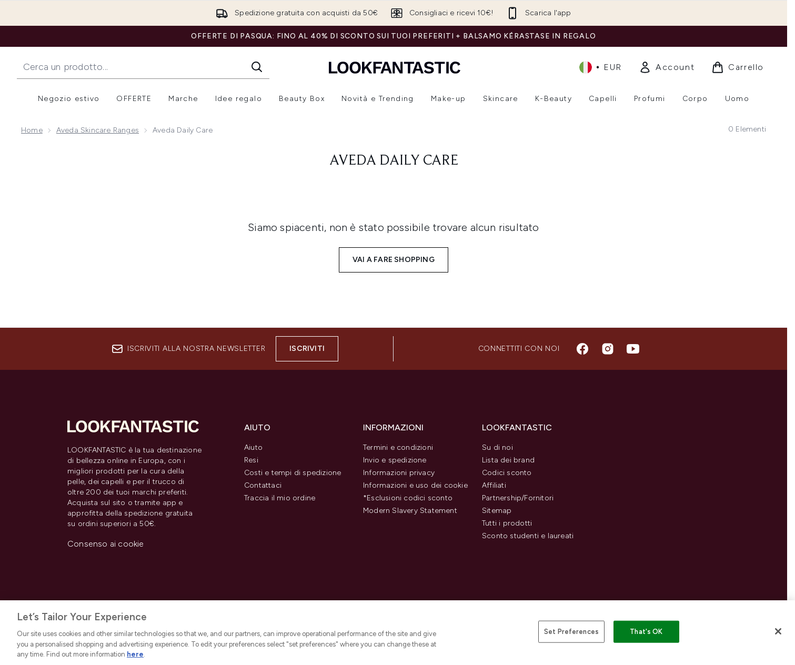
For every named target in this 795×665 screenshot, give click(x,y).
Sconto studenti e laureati (527, 535)
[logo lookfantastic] (394, 67)
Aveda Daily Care (393, 161)
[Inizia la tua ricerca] (143, 66)
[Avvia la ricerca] (256, 66)
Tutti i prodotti (507, 523)
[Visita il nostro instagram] (607, 348)
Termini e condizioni (398, 447)
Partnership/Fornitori (518, 497)
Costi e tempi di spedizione (292, 472)
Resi (251, 460)
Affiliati (494, 485)
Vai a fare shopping (394, 259)
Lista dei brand (508, 460)
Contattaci (262, 485)
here (135, 654)
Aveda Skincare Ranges (97, 130)
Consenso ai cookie (105, 544)
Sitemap (496, 510)
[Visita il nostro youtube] (633, 348)
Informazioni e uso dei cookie (415, 485)
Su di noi (497, 447)
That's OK (646, 632)
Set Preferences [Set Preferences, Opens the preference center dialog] (571, 632)
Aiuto (253, 447)
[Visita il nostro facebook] (582, 348)
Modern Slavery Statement (410, 510)
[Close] (778, 631)
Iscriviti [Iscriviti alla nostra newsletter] (307, 348)
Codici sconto (507, 472)
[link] (666, 67)
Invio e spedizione (395, 460)
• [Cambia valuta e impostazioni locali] (600, 67)
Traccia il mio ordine (279, 497)
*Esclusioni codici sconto (407, 497)
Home (32, 130)
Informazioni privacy (399, 472)
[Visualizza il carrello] (737, 67)
